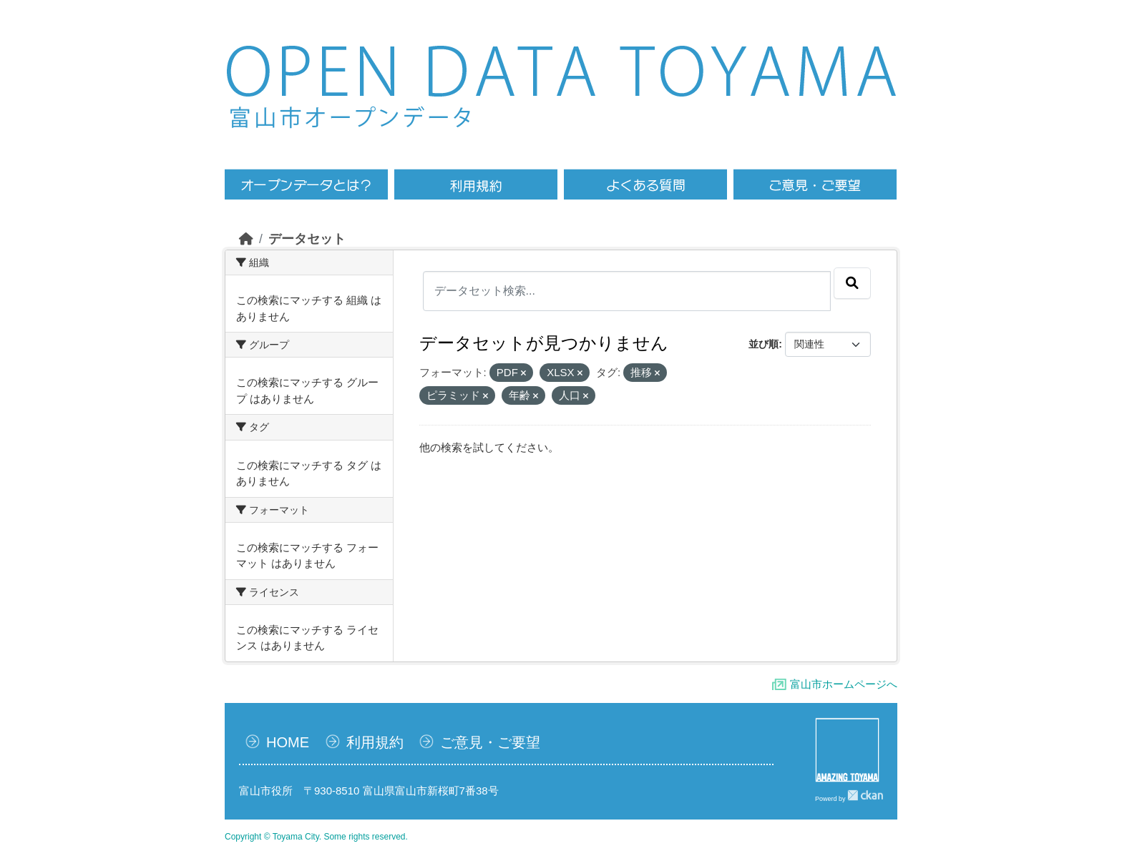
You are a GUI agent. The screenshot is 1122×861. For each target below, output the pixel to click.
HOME (287, 742)
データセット (307, 239)
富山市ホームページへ (843, 684)
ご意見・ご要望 (490, 742)
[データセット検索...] (627, 291)
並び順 (763, 344)
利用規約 (375, 742)
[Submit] (852, 283)
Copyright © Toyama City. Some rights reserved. (316, 837)
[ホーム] (246, 239)
